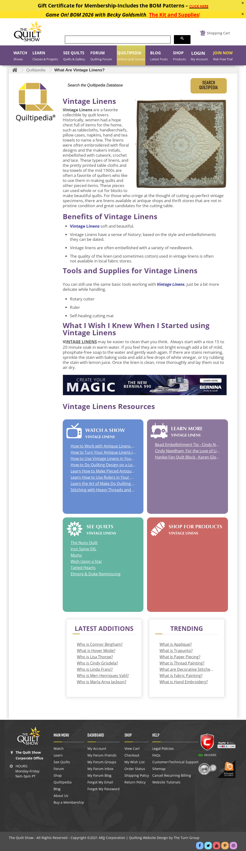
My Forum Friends (102, 755)
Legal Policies (163, 748)
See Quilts (62, 762)
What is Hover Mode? (96, 650)
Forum (59, 769)
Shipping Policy (136, 775)
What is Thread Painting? (182, 663)
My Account (96, 748)
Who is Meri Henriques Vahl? (103, 675)
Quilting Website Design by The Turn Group (164, 837)
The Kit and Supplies (174, 14)
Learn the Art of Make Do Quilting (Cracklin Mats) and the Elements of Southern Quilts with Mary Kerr (103, 483)
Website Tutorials (166, 782)
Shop (58, 775)
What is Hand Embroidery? (184, 681)
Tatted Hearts (83, 567)
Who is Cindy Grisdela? (97, 663)
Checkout (131, 755)
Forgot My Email (100, 782)
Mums (76, 555)
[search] (117, 40)
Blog (57, 789)
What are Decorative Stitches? (187, 669)
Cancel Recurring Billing (171, 775)
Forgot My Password (103, 789)
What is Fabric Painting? (181, 675)
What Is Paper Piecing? (180, 656)
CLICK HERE (199, 6)
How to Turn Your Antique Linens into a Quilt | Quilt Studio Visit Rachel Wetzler (103, 452)
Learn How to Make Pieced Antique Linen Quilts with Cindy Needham (103, 471)
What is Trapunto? (176, 650)
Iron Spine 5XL (83, 549)
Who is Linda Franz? (95, 669)
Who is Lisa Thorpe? (95, 656)
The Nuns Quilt (84, 542)
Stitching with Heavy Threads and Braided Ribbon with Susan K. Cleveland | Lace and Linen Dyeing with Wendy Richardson (103, 489)
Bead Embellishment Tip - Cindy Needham (187, 444)
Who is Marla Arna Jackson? (101, 681)
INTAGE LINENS (81, 341)
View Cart (132, 748)
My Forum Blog (99, 775)
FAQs (156, 755)
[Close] (242, 3)
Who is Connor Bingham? (100, 644)
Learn (58, 755)
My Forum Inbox (100, 769)
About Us (61, 796)
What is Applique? (176, 644)
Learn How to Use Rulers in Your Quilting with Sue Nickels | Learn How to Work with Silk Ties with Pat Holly (103, 477)
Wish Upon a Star (86, 561)
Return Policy (135, 782)
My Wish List (134, 762)
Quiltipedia (63, 782)
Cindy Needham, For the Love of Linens (187, 450)
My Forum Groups (101, 762)
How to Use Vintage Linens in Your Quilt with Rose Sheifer (103, 458)
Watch (59, 748)
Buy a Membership (69, 802)
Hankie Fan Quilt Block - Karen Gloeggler (187, 457)
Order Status (134, 769)
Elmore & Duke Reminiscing (96, 574)
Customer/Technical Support (175, 762)
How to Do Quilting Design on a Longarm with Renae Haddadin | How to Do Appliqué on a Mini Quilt (103, 464)
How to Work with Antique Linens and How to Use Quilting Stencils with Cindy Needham (103, 446)
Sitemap (159, 769)
